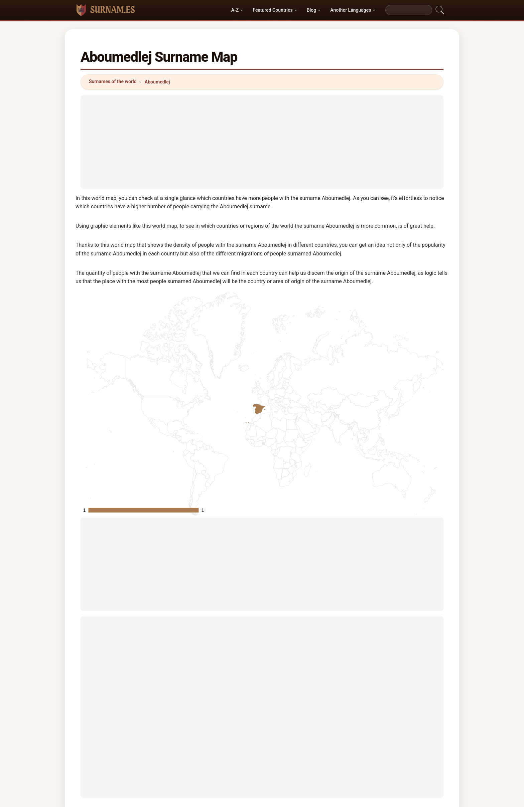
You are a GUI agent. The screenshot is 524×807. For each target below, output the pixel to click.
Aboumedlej (157, 81)
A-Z (235, 10)
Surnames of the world (113, 81)
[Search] (408, 10)
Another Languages (350, 10)
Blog (311, 10)
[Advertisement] (262, 142)
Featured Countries (272, 10)
